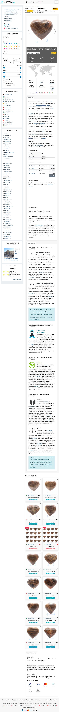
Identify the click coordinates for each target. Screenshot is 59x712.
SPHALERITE (7, 228)
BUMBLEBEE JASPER (9, 152)
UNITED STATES (9, 122)
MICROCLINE (7, 199)
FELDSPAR (7, 173)
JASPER (6, 186)
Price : (4, 65)
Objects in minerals (10, 14)
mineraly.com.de (25, 705)
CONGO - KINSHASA (9, 99)
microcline (30, 495)
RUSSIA (7, 118)
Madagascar (42, 86)
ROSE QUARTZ (8, 219)
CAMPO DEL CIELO (8, 156)
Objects (33, 5)
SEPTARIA (7, 221)
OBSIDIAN (7, 200)
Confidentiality (15, 699)
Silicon (32, 168)
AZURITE (6, 148)
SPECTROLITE (7, 227)
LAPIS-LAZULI (7, 191)
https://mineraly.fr (52, 703)
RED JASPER (7, 215)
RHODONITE (7, 217)
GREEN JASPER (8, 180)
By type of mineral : (5, 59)
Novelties (7, 24)
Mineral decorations (10, 11)
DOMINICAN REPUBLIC (10, 101)
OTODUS (6, 204)
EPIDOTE (7, 169)
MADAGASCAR (9, 111)
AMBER (6, 137)
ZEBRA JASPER (8, 238)
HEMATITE (7, 182)
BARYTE (6, 150)
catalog (28, 5)
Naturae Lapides (39, 225)
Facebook (14, 703)
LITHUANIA (8, 107)
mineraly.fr (6, 705)
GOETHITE (7, 178)
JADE (6, 184)
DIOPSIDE (7, 165)
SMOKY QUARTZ (8, 225)
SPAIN (7, 103)
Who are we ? (22, 699)
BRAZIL (7, 97)
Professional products (11, 28)
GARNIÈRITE (7, 176)
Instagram (21, 703)
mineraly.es (42, 705)
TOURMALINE (8, 232)
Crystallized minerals (11, 13)
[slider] (4, 68)
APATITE (6, 145)
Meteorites (8, 20)
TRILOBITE (7, 234)
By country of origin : (16, 59)
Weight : (5, 70)
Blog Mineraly (6, 703)
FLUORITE (7, 174)
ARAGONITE (7, 146)
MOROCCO (8, 109)
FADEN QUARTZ (8, 171)
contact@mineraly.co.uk (40, 703)
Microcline (52, 83)
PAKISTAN (7, 116)
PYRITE (6, 210)
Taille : (4, 75)
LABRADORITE (8, 189)
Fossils (7, 16)
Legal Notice (8, 699)
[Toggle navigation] (56, 2)
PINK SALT (7, 208)
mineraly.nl (50, 705)
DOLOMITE (7, 167)
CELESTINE (7, 159)
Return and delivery (30, 699)
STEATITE (6, 230)
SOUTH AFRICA (8, 124)
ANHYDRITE (7, 143)
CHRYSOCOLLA (8, 161)
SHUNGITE (7, 223)
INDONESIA (8, 105)
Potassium (34, 170)
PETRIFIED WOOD (8, 206)
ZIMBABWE (8, 125)
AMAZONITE (7, 135)
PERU (6, 114)
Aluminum (33, 173)
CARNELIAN (7, 158)
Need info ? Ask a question (34, 53)
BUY (55, 8)
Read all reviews (17, 279)
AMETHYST (7, 139)
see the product (33, 499)
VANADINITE (7, 236)
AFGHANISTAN (8, 94)
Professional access (40, 699)
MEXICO (7, 112)
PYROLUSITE (7, 212)
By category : (6, 37)
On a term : (5, 53)
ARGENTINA (8, 96)
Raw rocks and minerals (11, 9)
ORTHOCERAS (7, 202)
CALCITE (7, 154)
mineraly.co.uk (15, 705)
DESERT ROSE (8, 163)
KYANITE (6, 187)
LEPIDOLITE (7, 193)
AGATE (6, 133)
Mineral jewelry (9, 18)
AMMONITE (7, 141)
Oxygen (33, 165)
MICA (6, 197)
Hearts (38, 5)
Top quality (7, 26)
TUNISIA (7, 120)
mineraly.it (34, 705)
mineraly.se (32, 707)
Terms (3, 699)
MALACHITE (7, 195)
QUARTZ (7, 214)
